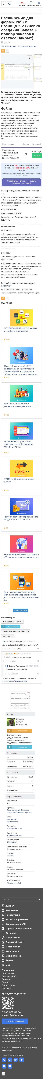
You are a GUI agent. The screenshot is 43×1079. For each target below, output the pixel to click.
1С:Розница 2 (12, 842)
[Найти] (39, 899)
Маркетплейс (13, 937)
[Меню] (3, 3)
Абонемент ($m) (14, 883)
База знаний (12, 910)
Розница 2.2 (9, 289)
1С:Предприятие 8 (14, 835)
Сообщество (8, 973)
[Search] (21, 899)
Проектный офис (14, 942)
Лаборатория (13, 915)
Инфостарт (6, 286)
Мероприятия (13, 947)
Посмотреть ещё (20, 610)
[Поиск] (9, 3)
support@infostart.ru (12, 1015)
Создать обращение (15, 1021)
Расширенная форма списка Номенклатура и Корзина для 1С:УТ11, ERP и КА (18, 444)
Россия (10, 856)
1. (3, 641)
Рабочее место (13, 810)
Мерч (8, 965)
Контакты (6, 988)
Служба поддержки (15, 993)
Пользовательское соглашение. (16, 1038)
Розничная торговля (23, 812)
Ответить (12, 649)
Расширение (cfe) (14, 828)
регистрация (8, 681)
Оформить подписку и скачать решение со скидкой (21, 182)
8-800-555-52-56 (11, 1012)
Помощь (6, 982)
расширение (27, 289)
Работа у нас (8, 985)
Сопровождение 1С (16, 924)
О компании (8, 970)
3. (5, 666)
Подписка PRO (9, 976)
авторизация (21, 681)
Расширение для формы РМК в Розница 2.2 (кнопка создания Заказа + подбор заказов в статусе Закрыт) (20, 28)
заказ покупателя (9, 293)
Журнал (10, 906)
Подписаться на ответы (12, 622)
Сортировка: (16, 631)
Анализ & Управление (17, 919)
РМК (18, 289)
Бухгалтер (11, 819)
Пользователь (13, 822)
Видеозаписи (12, 951)
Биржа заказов (13, 956)
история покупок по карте (28, 293)
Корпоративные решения (19, 928)
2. (4, 654)
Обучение (11, 933)
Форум (9, 960)
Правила (6, 979)
